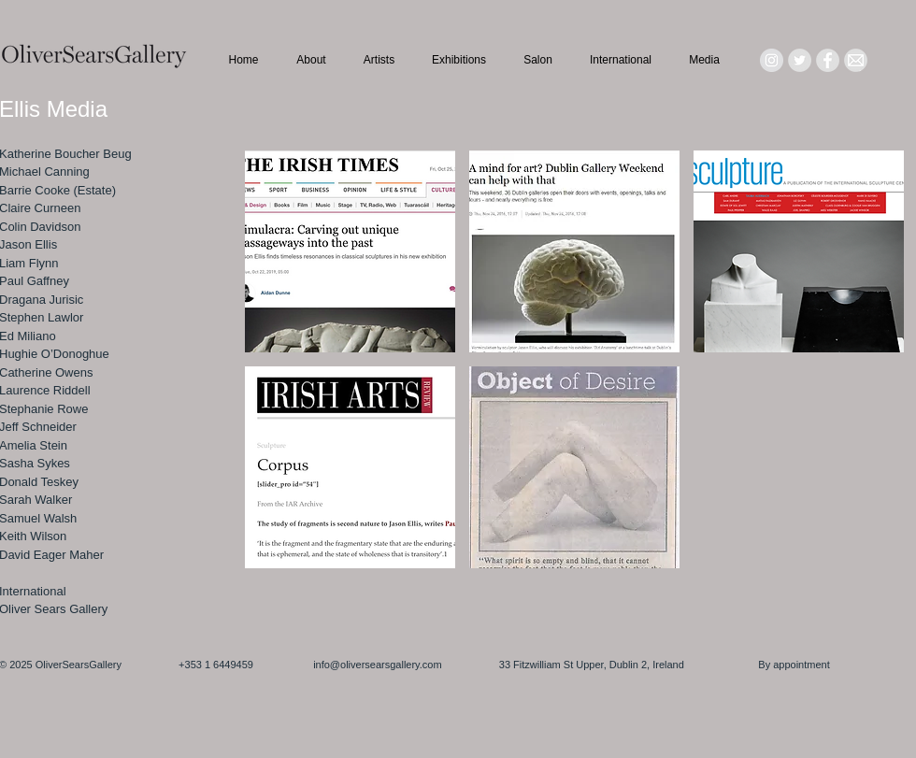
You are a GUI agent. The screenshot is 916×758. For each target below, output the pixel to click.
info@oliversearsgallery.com (377, 664)
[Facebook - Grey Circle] (827, 60)
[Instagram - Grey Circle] (771, 60)
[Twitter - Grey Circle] (799, 60)
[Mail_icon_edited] (855, 60)
